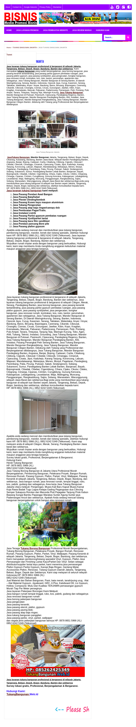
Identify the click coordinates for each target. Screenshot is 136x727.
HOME (9, 30)
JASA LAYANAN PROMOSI (27, 30)
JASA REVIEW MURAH (81, 30)
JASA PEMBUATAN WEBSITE (55, 30)
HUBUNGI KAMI (102, 30)
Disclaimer (57, 7)
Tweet (9, 54)
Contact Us (17, 7)
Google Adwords (30, 7)
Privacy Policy (45, 7)
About (7, 7)
